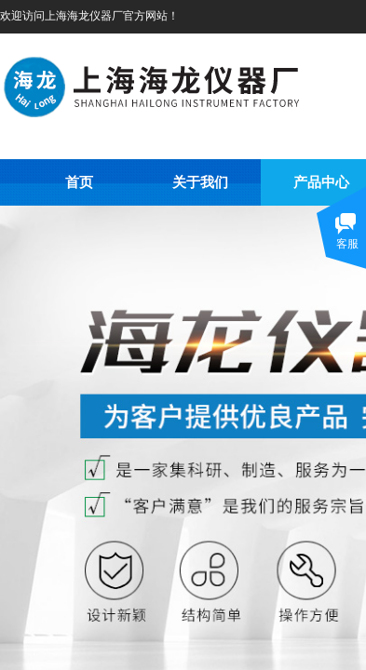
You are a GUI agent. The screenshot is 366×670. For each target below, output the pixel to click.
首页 (79, 182)
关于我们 (200, 182)
